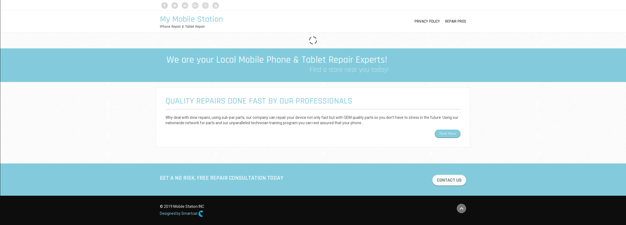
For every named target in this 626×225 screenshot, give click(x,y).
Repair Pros (455, 21)
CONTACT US (449, 181)
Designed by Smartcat (181, 213)
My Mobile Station (191, 19)
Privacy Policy (427, 21)
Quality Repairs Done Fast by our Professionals (259, 100)
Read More (447, 133)
